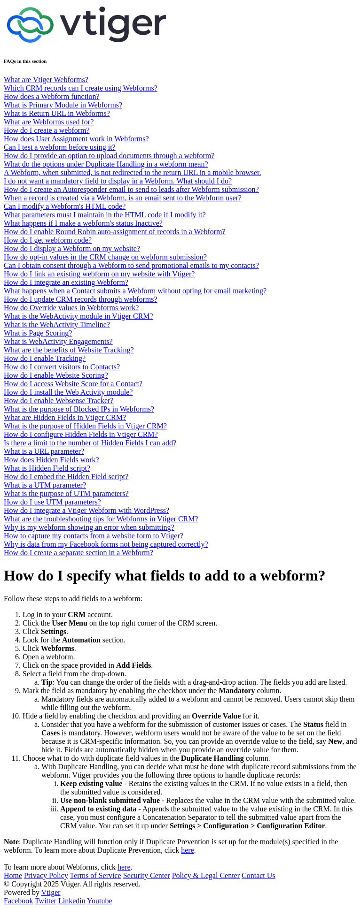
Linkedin (72, 901)
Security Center (146, 875)
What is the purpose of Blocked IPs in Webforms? (79, 409)
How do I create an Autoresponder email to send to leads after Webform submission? (131, 189)
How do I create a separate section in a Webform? (78, 553)
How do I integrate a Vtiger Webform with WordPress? (86, 510)
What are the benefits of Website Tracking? (69, 350)
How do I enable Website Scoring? (56, 375)
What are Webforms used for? (49, 122)
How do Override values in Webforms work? (71, 308)
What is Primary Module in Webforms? (63, 105)
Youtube (99, 901)
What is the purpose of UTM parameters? (66, 493)
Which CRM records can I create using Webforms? (80, 88)
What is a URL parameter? (44, 451)
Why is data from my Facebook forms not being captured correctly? (106, 544)
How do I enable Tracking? (45, 358)
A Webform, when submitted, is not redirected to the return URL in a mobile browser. (132, 172)
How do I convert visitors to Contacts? (62, 367)
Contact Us (258, 875)
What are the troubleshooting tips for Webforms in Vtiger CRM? (101, 519)
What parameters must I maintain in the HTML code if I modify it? (105, 215)
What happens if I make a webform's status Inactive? (83, 223)
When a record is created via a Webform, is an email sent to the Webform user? (123, 198)
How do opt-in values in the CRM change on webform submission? (105, 257)
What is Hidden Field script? (47, 468)
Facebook (18, 901)
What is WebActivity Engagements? (58, 341)
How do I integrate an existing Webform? (66, 282)
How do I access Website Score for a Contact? (73, 384)
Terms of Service (95, 875)
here (187, 850)
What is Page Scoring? (38, 333)
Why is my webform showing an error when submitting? (89, 527)
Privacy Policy (46, 875)
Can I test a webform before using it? (60, 147)
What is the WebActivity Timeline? (57, 324)
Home (13, 875)
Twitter (45, 901)
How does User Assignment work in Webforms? (76, 139)
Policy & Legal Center (206, 875)
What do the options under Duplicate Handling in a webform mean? (106, 164)
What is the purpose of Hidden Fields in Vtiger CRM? (85, 426)
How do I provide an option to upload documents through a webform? (109, 156)
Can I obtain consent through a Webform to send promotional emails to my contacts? (131, 265)
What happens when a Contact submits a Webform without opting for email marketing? (135, 291)
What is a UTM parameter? (45, 485)
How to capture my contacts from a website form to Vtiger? (93, 536)
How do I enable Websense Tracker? (58, 401)
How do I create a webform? (47, 130)
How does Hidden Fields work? (51, 460)
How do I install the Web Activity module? (68, 392)
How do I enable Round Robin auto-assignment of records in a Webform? (115, 232)
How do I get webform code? (48, 240)
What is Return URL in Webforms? (57, 113)
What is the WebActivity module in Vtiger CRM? (78, 316)
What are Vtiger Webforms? (46, 80)
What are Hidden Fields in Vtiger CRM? (65, 417)
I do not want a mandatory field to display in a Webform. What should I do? (118, 181)
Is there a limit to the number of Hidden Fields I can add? (90, 443)
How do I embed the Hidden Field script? (66, 477)
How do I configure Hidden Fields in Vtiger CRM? (81, 434)
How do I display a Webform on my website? (72, 248)
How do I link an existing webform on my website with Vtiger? (99, 274)
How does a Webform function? (52, 96)
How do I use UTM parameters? (52, 502)
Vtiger (51, 892)
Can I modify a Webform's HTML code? (65, 206)
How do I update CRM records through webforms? (80, 299)
